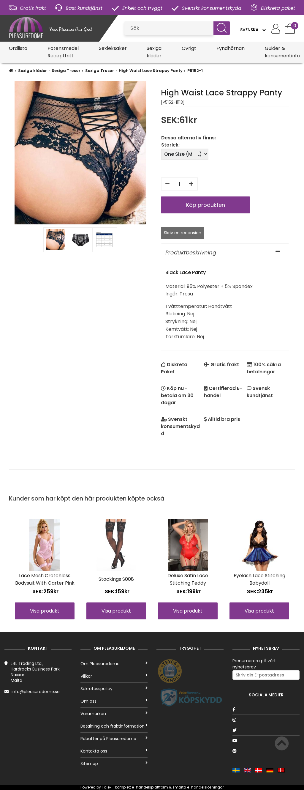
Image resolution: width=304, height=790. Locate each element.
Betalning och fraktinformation (114, 726)
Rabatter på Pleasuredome (114, 739)
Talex (106, 787)
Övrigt (189, 48)
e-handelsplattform (150, 787)
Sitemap (114, 764)
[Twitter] (266, 730)
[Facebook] (266, 709)
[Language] (253, 29)
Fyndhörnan (230, 48)
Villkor (114, 676)
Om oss (114, 701)
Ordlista (18, 48)
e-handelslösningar (205, 787)
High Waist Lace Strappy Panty (151, 70)
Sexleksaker (113, 48)
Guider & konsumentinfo (282, 52)
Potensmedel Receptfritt (63, 52)
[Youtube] (266, 741)
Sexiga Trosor (66, 70)
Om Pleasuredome (114, 664)
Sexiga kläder (154, 52)
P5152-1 (195, 70)
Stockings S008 (116, 579)
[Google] (266, 751)
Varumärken (114, 714)
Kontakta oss (114, 751)
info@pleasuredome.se (36, 692)
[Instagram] (266, 720)
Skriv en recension (182, 233)
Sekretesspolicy (114, 689)
